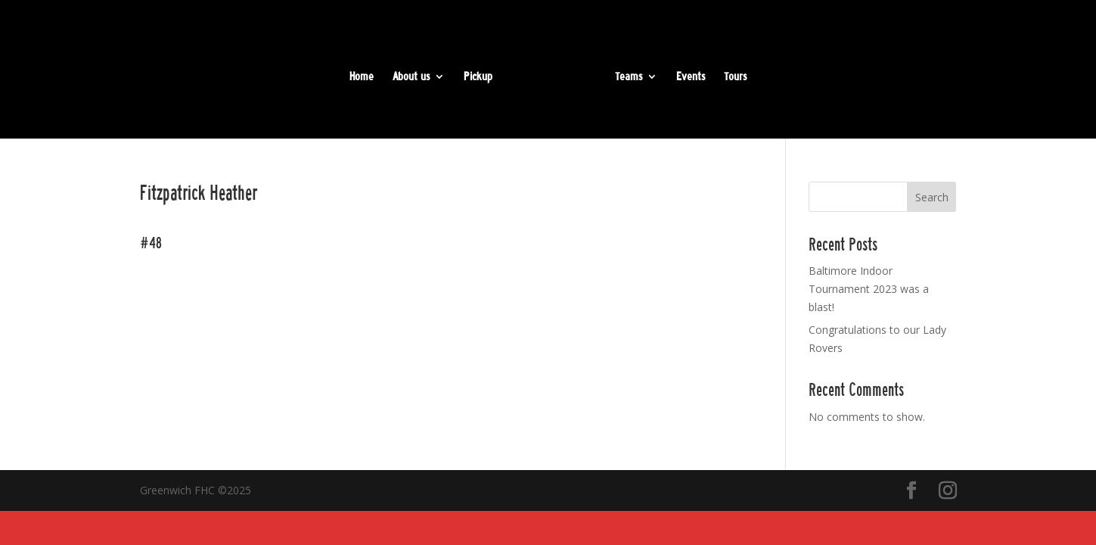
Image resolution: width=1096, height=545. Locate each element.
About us (411, 77)
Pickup (478, 77)
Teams (628, 77)
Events (690, 77)
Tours (735, 77)
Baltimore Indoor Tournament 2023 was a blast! (869, 288)
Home (361, 77)
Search (932, 197)
